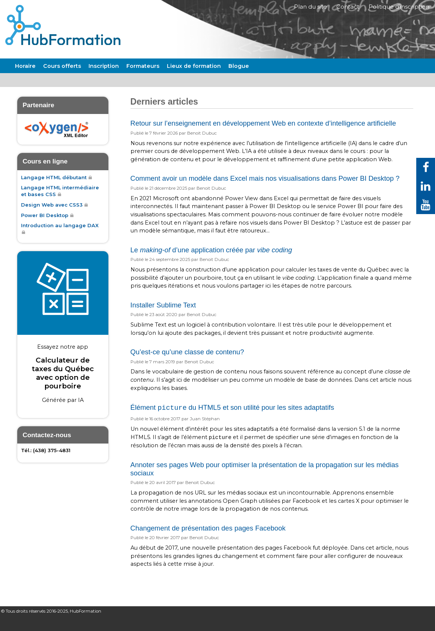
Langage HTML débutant (54, 188)
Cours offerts (62, 76)
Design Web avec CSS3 (51, 216)
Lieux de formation (194, 76)
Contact (346, 8)
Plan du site (306, 8)
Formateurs (142, 76)
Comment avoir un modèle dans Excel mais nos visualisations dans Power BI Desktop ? (265, 189)
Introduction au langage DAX (60, 237)
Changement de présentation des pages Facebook (208, 539)
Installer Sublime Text (163, 316)
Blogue (238, 76)
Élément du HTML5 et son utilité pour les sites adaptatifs (232, 419)
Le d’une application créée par (211, 261)
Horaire (25, 76)
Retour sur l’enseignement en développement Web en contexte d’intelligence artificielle (263, 134)
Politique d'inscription (398, 8)
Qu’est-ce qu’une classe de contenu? (187, 363)
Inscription (103, 76)
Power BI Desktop (44, 226)
